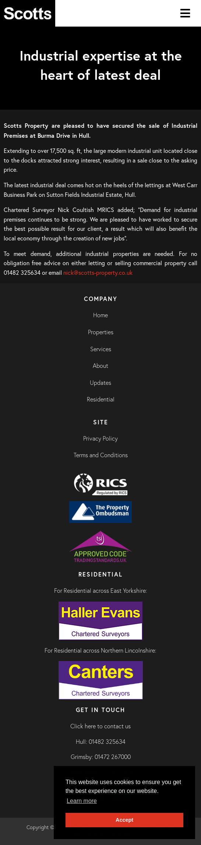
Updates (100, 382)
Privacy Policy (100, 438)
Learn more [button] (82, 801)
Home (100, 315)
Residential (100, 399)
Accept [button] (124, 820)
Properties (100, 332)
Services (100, 349)
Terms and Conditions (101, 455)
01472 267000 (113, 756)
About (100, 365)
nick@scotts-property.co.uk (98, 272)
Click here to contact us (100, 726)
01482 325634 (107, 741)
